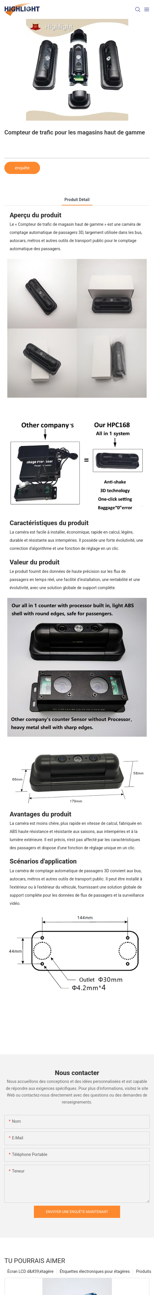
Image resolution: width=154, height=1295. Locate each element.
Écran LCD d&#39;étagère (30, 1271)
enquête (22, 168)
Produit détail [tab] (77, 199)
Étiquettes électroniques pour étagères (95, 1271)
